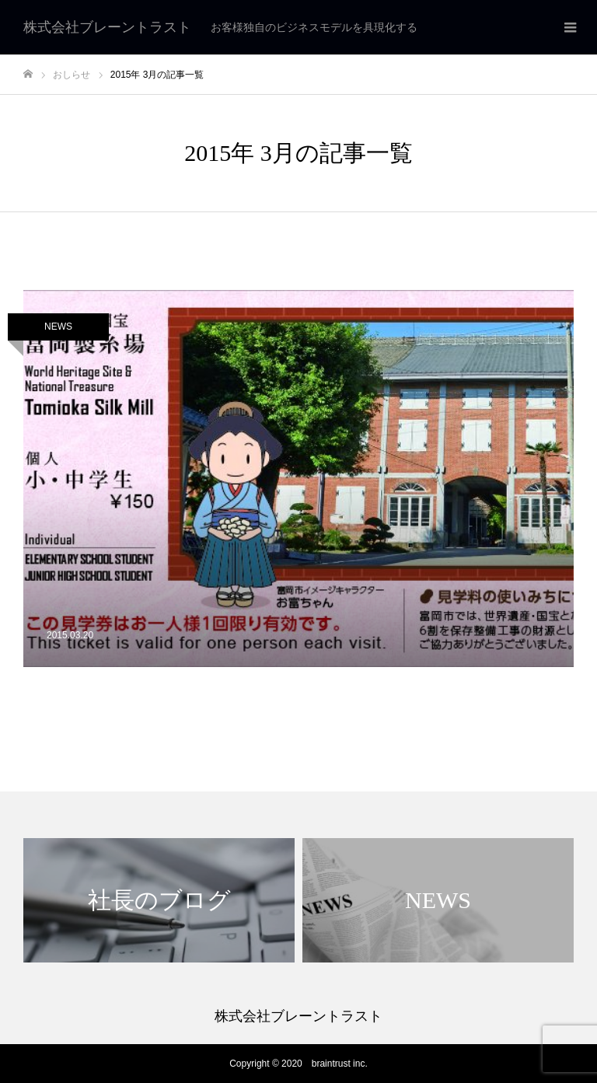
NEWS (58, 326)
